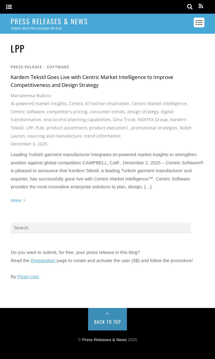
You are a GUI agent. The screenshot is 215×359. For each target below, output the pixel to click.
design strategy (143, 112)
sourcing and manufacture (54, 136)
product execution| (109, 128)
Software (58, 67)
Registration (43, 260)
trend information (102, 136)
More (16, 200)
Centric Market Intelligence (159, 103)
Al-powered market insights (39, 103)
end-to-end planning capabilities (77, 119)
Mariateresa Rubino (31, 95)
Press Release (26, 67)
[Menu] (9, 7)
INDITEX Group (153, 119)
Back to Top (107, 321)
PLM (40, 128)
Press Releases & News (104, 339)
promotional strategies (154, 128)
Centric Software (27, 112)
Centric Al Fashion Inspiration (99, 103)
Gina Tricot (124, 119)
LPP (29, 128)
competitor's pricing (67, 112)
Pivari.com (28, 276)
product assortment (66, 128)
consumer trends (107, 112)
